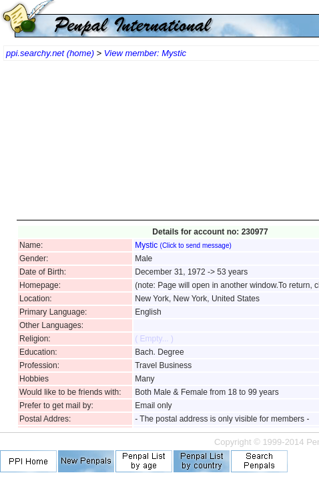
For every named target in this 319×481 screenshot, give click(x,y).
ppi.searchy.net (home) (50, 53)
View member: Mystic (145, 53)
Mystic (183, 245)
